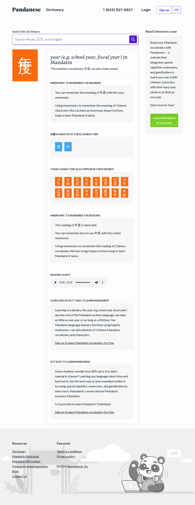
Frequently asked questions (30, 466)
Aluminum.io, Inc (77, 466)
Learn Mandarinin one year (164, 120)
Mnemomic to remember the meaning (75, 82)
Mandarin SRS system (26, 461)
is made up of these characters (74, 134)
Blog (15, 471)
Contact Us (19, 476)
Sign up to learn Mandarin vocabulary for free (84, 343)
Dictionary (19, 451)
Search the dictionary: (26, 31)
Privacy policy (66, 456)
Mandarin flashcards (25, 456)
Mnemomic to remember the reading (75, 215)
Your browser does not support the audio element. (79, 282)
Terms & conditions (69, 451)
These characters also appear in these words (82, 169)
